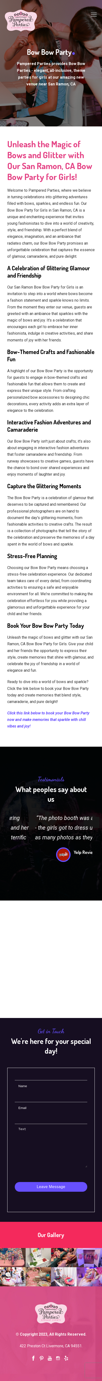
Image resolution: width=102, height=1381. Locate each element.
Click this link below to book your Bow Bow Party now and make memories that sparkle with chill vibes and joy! (48, 719)
